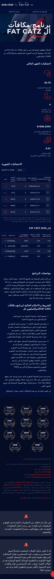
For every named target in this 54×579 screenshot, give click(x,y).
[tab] (47, 186)
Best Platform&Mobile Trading (37, 447)
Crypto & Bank (40, 12)
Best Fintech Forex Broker (43, 410)
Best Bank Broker (43, 435)
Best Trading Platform (43, 422)
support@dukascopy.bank (40, 474)
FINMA (18, 487)
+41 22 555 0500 (44, 469)
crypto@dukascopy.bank (41, 477)
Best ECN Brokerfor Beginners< (9, 422)
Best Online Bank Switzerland (26, 410)
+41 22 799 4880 (44, 472)
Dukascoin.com (39, 37)
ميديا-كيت (44, 498)
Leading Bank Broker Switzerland (9, 410)
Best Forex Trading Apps (9, 435)
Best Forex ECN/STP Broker (15, 447)
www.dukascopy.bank (24, 482)
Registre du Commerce (13, 485)
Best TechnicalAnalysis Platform (26, 435)
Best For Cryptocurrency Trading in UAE (26, 422)
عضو (16, 490)
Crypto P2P (14, 12)
